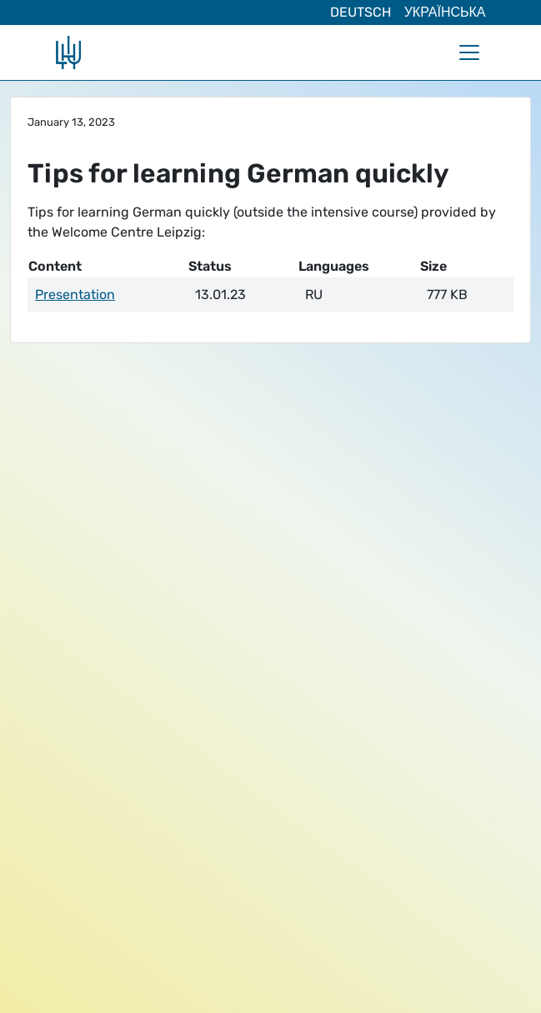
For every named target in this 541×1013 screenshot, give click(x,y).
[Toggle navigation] (469, 52)
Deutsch (360, 12)
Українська (445, 12)
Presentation (75, 294)
